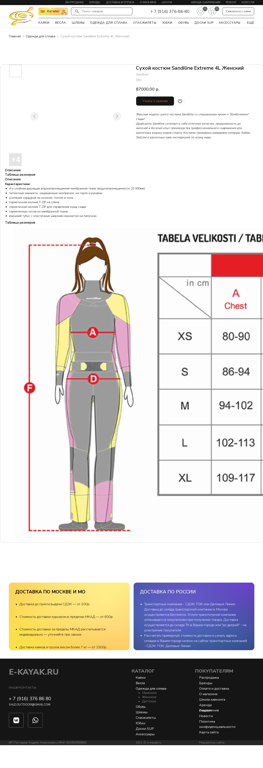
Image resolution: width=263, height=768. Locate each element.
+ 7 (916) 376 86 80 (30, 721)
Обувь (183, 23)
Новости (247, 2)
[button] (238, 11)
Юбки (167, 23)
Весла (60, 23)
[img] (21, 16)
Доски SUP (204, 23)
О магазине (148, 2)
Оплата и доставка (214, 711)
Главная (15, 36)
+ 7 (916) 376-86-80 (170, 11)
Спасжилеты (144, 23)
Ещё (250, 23)
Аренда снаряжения (205, 2)
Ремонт (231, 2)
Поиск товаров (92, 11)
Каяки (43, 23)
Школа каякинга (212, 722)
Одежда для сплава (108, 23)
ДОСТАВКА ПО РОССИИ (168, 592)
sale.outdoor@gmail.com (29, 727)
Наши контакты (22, 710)
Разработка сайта (211, 765)
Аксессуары (229, 23)
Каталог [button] (53, 11)
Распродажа (74, 2)
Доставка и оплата (120, 2)
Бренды (94, 2)
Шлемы (78, 23)
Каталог (143, 694)
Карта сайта (209, 755)
